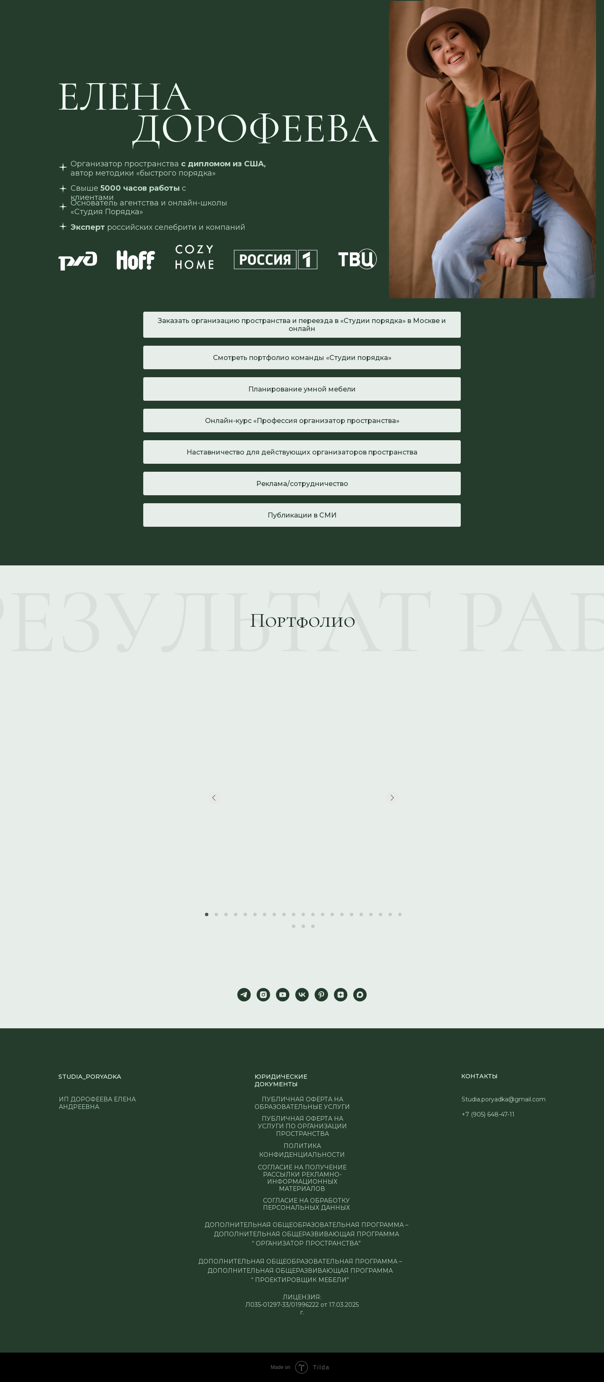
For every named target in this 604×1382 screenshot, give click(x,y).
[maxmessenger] (360, 994)
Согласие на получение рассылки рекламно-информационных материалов (302, 1178)
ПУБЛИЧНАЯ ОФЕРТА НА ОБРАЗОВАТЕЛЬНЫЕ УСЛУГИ (302, 1103)
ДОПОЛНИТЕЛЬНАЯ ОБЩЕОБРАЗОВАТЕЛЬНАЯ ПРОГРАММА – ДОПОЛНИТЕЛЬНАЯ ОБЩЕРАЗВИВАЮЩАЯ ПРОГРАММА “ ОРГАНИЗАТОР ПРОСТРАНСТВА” (306, 1234)
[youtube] (282, 994)
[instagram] (263, 994)
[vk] (302, 994)
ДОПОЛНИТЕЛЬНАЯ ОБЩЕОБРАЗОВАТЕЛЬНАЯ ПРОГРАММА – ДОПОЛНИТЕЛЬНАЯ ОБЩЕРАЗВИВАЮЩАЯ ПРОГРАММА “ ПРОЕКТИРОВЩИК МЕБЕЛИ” (300, 1271)
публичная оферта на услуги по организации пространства (302, 1126)
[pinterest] (321, 994)
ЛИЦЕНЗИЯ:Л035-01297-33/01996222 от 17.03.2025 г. (302, 1304)
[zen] (340, 994)
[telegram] (244, 994)
